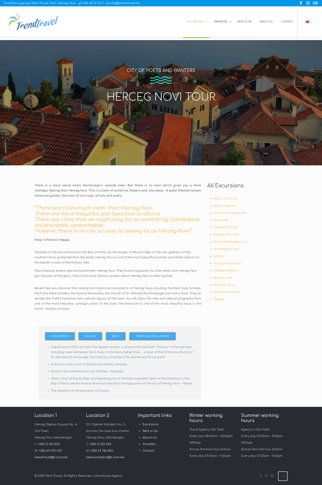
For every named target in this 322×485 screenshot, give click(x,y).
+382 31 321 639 (49, 444)
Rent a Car (150, 431)
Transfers (149, 444)
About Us (150, 437)
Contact (149, 450)
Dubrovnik (220, 220)
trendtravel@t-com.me (50, 457)
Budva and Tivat (225, 198)
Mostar (218, 256)
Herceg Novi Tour (226, 234)
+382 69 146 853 (101, 450)
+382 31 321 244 (100, 444)
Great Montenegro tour (230, 241)
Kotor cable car (225, 205)
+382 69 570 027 (50, 450)
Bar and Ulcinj (223, 285)
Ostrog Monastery (227, 263)
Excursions (151, 424)
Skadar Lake (222, 277)
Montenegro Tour (226, 249)
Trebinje (218, 299)
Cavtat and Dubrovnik (229, 213)
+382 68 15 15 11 (92, 3)
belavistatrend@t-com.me (105, 457)
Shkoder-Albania (225, 270)
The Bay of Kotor (225, 227)
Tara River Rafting (226, 292)
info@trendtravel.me (124, 3)
